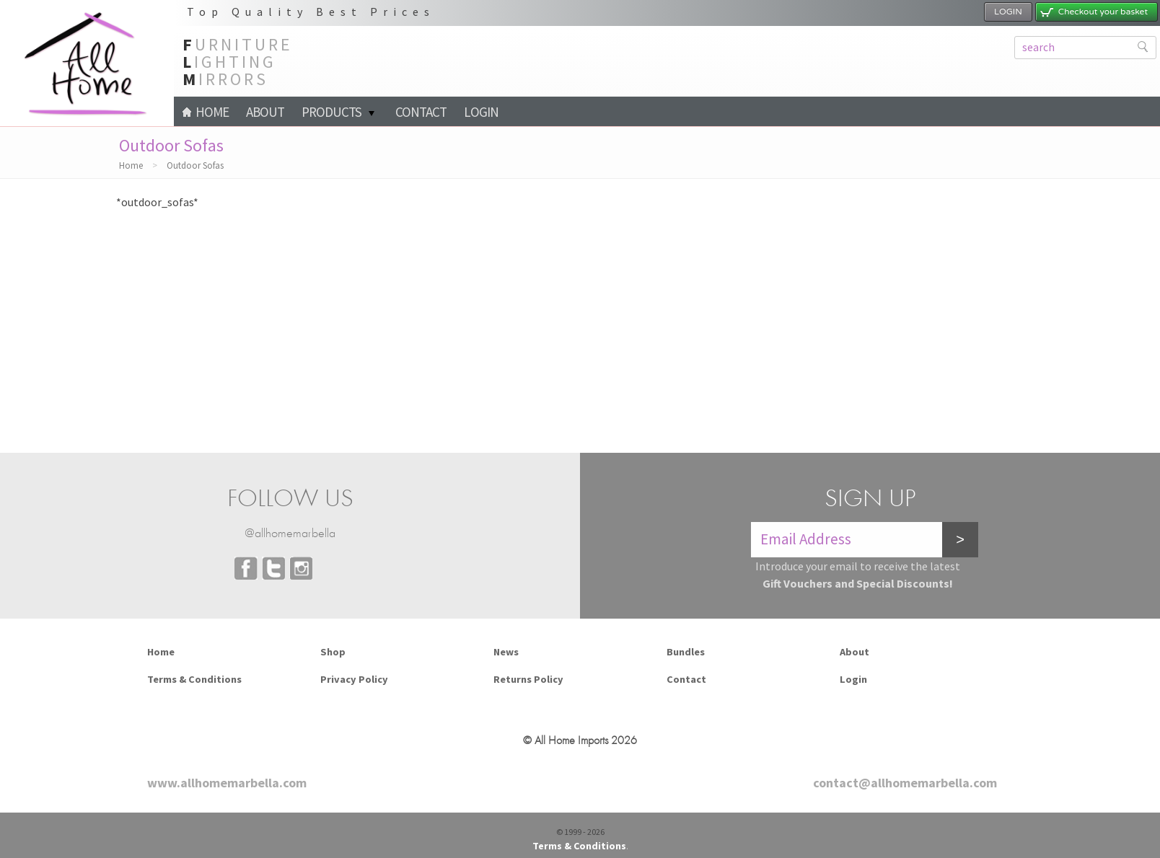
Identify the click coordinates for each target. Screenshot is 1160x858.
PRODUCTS (331, 111)
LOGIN (1008, 11)
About (265, 111)
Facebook (246, 568)
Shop (333, 651)
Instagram (300, 568)
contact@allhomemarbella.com (905, 782)
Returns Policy (528, 679)
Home (206, 111)
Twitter (273, 568)
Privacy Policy (354, 679)
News (506, 651)
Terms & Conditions (194, 679)
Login (481, 111)
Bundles (686, 651)
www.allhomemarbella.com (227, 782)
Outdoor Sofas (195, 165)
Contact (421, 111)
